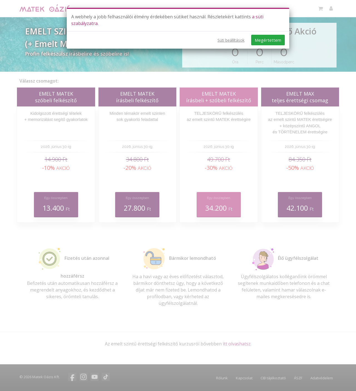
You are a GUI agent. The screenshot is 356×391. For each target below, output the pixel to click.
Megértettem (268, 40)
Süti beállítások (230, 40)
